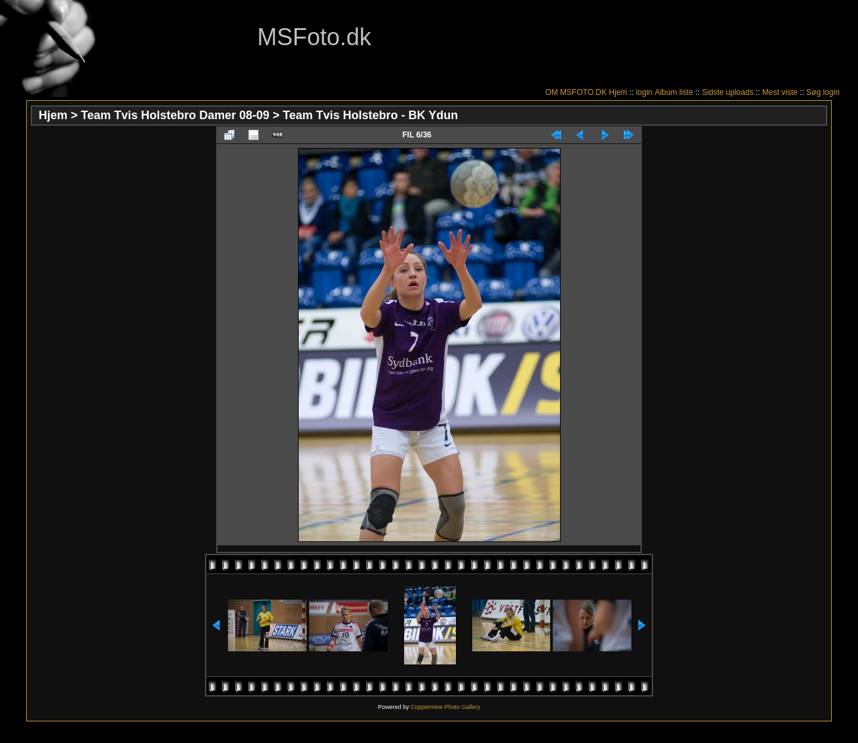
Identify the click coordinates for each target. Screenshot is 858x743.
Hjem (618, 92)
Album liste (674, 92)
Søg (813, 92)
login (644, 92)
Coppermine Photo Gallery (445, 707)
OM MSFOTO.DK (575, 92)
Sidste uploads (728, 92)
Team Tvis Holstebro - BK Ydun (370, 115)
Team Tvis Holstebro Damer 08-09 (175, 115)
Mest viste (780, 92)
